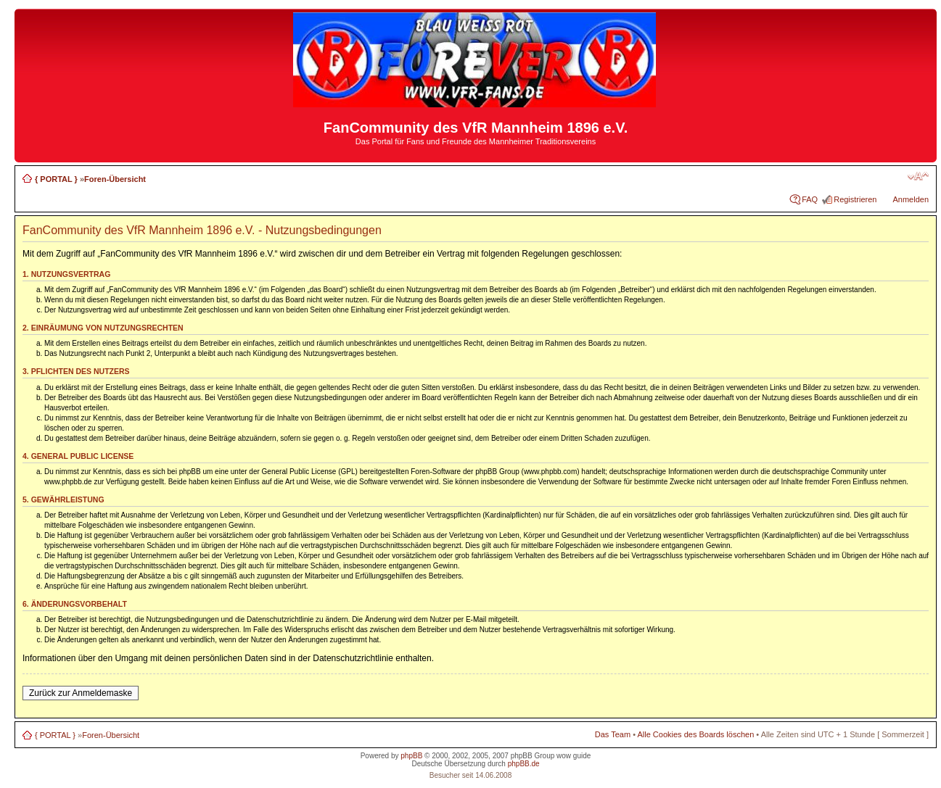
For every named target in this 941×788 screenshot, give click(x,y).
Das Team (612, 734)
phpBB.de (524, 764)
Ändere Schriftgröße (918, 176)
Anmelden (911, 199)
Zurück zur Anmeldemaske (80, 693)
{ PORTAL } (56, 179)
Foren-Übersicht (115, 179)
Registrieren (855, 199)
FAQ (810, 199)
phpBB (411, 756)
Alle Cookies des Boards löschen (695, 734)
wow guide (573, 756)
